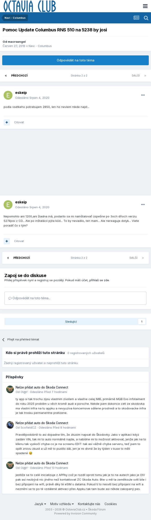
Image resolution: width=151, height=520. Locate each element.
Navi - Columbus (40, 46)
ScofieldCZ (28, 427)
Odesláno (32, 97)
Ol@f (24, 392)
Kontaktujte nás (89, 504)
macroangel (17, 41)
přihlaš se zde (99, 280)
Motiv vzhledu (62, 504)
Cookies (111, 504)
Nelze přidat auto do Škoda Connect (42, 387)
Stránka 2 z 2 (80, 75)
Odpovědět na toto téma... (29, 298)
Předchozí (19, 75)
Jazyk (40, 504)
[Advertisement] (75, 164)
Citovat (19, 122)
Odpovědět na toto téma (75, 60)
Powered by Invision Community (75, 513)
